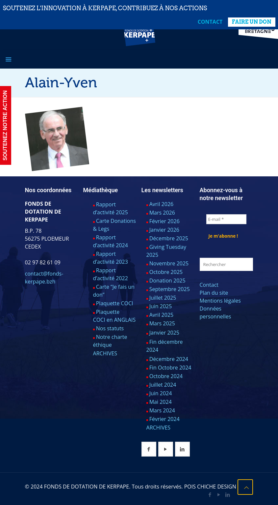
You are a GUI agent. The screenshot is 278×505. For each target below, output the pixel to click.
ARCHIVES (105, 353)
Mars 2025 (162, 323)
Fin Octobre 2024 (170, 367)
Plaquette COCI (114, 303)
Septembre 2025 (169, 289)
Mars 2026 (162, 212)
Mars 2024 (162, 410)
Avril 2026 (161, 204)
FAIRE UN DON (251, 22)
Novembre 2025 (169, 263)
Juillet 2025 (162, 297)
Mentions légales (220, 300)
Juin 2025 (160, 306)
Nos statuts (110, 328)
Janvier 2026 (164, 229)
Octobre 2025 (166, 272)
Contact (210, 21)
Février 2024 (164, 419)
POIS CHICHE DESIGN (210, 486)
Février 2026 (164, 221)
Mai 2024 (160, 401)
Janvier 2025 (164, 332)
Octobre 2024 (166, 376)
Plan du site (214, 292)
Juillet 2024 (162, 384)
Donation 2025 (167, 280)
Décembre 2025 (168, 238)
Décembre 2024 (168, 359)
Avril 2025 (161, 314)
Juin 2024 (160, 393)
